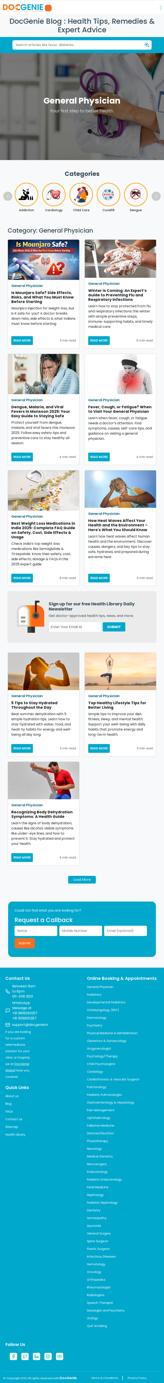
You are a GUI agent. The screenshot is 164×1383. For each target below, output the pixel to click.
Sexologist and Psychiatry (106, 1310)
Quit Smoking (97, 1326)
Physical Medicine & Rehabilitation (112, 1033)
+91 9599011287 (24, 1018)
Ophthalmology (98, 1118)
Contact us (13, 1119)
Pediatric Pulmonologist (104, 1095)
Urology (92, 1318)
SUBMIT (114, 626)
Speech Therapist (100, 1303)
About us (12, 1096)
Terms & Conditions (104, 1378)
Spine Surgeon (97, 1241)
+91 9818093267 (25, 1013)
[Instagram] (48, 1356)
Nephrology (95, 1195)
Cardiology (95, 1072)
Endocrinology (97, 1172)
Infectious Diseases (101, 1256)
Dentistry (93, 1210)
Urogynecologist (99, 1048)
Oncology (94, 1272)
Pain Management (100, 1110)
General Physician (27, 285)
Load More (82, 879)
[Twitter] (25, 1356)
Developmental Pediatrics (106, 1002)
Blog (8, 1104)
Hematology (96, 1264)
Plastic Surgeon (98, 1249)
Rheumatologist (99, 1287)
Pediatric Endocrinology (104, 1179)
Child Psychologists (101, 1064)
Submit (25, 943)
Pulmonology (96, 1087)
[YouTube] (59, 1356)
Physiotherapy (97, 1141)
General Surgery (99, 1233)
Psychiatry (94, 1025)
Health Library (15, 1134)
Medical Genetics (100, 1156)
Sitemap (11, 1127)
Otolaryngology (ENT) (103, 1010)
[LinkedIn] (36, 1356)
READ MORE (22, 340)
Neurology (94, 1149)
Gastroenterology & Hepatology (110, 1102)
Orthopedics (96, 1280)
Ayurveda (94, 1226)
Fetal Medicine (97, 1187)
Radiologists (95, 1295)
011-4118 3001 (22, 996)
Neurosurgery (97, 1164)
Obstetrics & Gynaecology (106, 1041)
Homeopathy (97, 1218)
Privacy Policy (137, 1378)
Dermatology (97, 1018)
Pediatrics (94, 994)
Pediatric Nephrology (102, 1202)
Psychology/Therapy (102, 1056)
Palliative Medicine (100, 1125)
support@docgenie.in (30, 1024)
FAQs (9, 1111)
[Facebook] (13, 1356)
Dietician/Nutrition (100, 1133)
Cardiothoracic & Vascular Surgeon (113, 1079)
